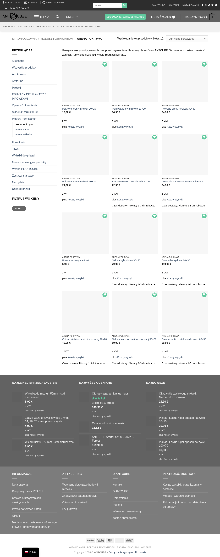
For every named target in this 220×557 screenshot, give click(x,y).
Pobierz (117, 504)
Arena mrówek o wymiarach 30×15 (131, 181)
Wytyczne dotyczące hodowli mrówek (80, 487)
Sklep (72, 17)
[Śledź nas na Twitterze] (212, 5)
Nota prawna (191, 5)
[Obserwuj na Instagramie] (206, 5)
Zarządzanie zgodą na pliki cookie (127, 552)
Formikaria (18, 142)
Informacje (12, 26)
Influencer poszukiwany (127, 511)
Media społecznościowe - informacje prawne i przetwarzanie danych (34, 524)
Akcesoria (18, 60)
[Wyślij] (124, 5)
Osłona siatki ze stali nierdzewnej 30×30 (134, 339)
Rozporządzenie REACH (27, 491)
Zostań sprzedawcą (125, 517)
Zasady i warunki (128, 547)
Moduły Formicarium (57, 38)
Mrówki (16, 87)
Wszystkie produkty (24, 67)
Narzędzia (18, 182)
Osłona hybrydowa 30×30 (126, 260)
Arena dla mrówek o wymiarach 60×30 (183, 181)
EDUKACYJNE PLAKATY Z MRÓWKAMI (29, 96)
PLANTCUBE (93, 26)
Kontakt (174, 5)
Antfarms (17, 80)
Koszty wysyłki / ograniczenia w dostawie (182, 487)
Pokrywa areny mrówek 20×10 (79, 108)
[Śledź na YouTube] (216, 5)
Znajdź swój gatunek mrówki (79, 495)
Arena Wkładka (23, 134)
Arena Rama (22, 129)
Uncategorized (21, 188)
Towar (15, 148)
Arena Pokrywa (24, 124)
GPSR (16, 515)
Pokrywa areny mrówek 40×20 (79, 181)
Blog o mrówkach (70, 26)
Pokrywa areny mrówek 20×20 (129, 108)
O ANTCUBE (158, 5)
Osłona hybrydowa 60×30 (176, 260)
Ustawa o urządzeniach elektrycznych (26, 500)
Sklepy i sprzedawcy (39, 26)
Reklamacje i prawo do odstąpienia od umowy (184, 504)
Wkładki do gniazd (23, 155)
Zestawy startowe (23, 175)
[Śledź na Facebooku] (202, 5)
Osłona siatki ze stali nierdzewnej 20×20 (84, 339)
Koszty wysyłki (76, 126)
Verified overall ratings (103, 403)
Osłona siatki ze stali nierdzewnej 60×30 (184, 339)
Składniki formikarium (25, 112)
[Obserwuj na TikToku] (209, 5)
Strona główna (24, 38)
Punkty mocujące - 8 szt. (75, 260)
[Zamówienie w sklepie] (187, 38)
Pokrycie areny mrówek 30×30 (178, 108)
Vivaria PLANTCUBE (25, 168)
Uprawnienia (120, 497)
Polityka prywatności (101, 547)
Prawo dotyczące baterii (27, 508)
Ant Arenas (19, 74)
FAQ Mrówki (70, 508)
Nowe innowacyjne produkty (29, 162)
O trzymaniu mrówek (75, 502)
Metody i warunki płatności (179, 495)
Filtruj (19, 208)
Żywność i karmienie (24, 105)
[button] (41, 17)
